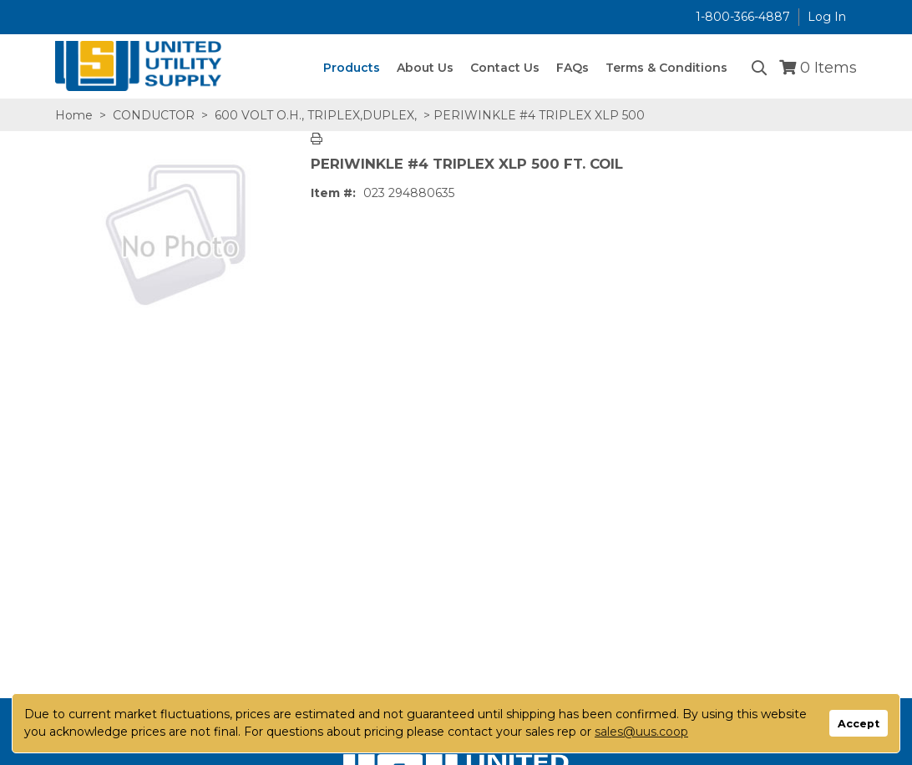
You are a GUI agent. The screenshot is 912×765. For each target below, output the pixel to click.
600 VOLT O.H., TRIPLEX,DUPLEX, (315, 115)
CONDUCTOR (153, 115)
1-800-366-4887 (743, 16)
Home (74, 115)
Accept (858, 723)
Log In (827, 16)
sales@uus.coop (641, 731)
